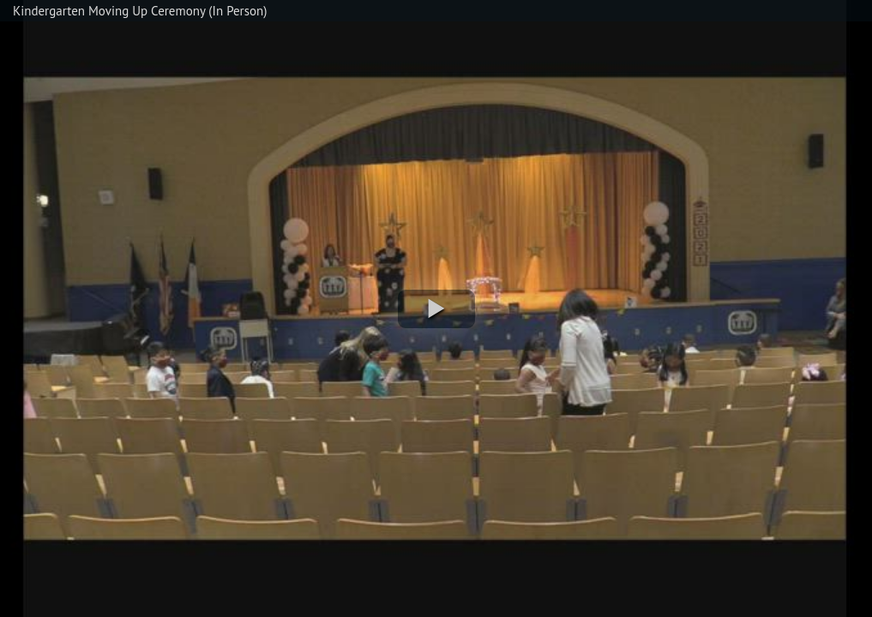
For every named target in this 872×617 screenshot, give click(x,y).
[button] (436, 309)
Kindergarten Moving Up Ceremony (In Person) (140, 11)
